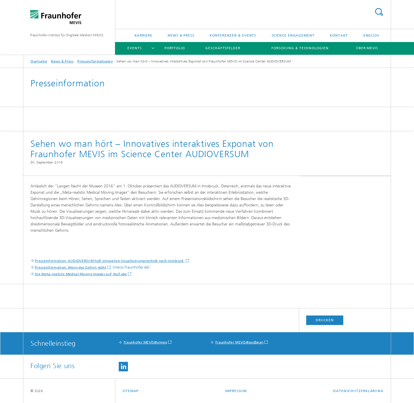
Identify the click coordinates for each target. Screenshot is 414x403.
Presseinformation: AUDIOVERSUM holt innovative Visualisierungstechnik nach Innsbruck (110, 261)
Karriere (143, 35)
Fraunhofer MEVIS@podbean (239, 342)
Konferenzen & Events (233, 35)
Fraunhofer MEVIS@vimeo (145, 342)
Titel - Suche (379, 12)
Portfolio (174, 48)
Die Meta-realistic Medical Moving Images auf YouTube (81, 274)
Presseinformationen (95, 61)
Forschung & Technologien (300, 48)
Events (134, 48)
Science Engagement (293, 35)
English (371, 35)
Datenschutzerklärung (358, 391)
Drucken (325, 320)
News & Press (181, 35)
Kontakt (339, 35)
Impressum (236, 391)
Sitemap (130, 391)
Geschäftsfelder (222, 48)
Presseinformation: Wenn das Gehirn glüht (70, 267)
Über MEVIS (367, 48)
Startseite (38, 61)
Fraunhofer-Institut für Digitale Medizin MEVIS (66, 35)
